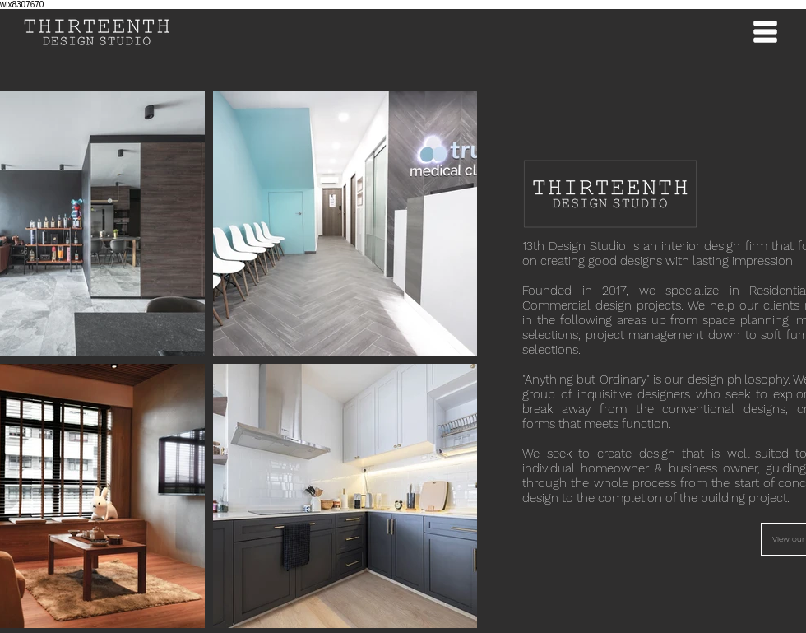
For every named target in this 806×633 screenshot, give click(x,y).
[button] (764, 32)
